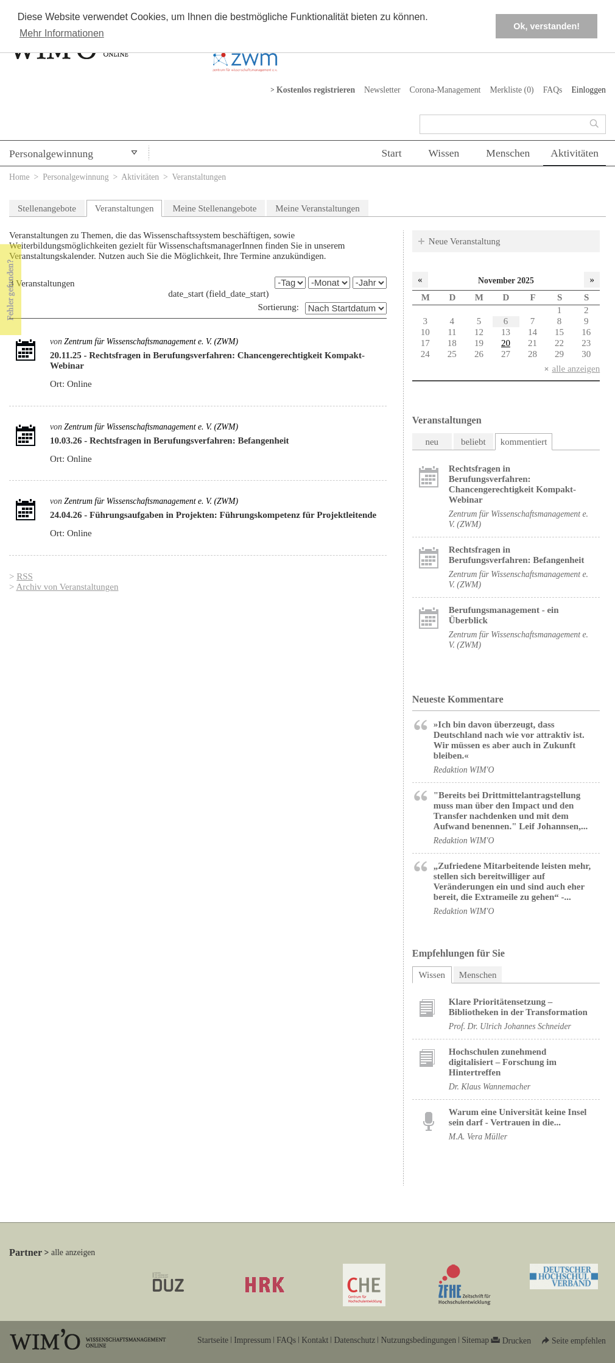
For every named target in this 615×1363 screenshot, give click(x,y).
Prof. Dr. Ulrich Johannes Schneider (510, 1026)
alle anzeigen (576, 368)
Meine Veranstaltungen (317, 208)
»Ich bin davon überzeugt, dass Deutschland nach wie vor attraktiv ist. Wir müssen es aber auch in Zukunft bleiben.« (509, 740)
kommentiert (524, 442)
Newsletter (382, 89)
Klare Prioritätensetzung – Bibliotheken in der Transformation (518, 1007)
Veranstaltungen (124, 208)
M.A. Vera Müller (478, 1136)
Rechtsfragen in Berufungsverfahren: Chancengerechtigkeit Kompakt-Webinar (512, 484)
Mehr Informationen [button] (61, 33)
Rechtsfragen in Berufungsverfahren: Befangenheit (517, 555)
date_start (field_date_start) (218, 294)
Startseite (212, 1340)
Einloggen (588, 89)
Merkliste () (511, 89)
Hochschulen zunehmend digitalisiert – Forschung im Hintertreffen (503, 1062)
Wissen (444, 153)
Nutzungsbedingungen (418, 1340)
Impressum (252, 1340)
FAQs (553, 89)
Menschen (508, 153)
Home (19, 177)
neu (431, 442)
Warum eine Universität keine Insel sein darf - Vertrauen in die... (518, 1117)
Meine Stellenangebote (214, 208)
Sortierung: (279, 307)
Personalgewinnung (51, 153)
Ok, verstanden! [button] (546, 26)
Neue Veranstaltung (465, 241)
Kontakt (314, 1340)
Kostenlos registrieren (315, 89)
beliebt (473, 442)
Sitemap (475, 1340)
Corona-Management (445, 89)
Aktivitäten (574, 153)
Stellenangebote (47, 208)
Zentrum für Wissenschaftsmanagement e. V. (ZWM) (151, 341)
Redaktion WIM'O (464, 769)
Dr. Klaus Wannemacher (489, 1086)
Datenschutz (354, 1340)
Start (391, 153)
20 (505, 343)
